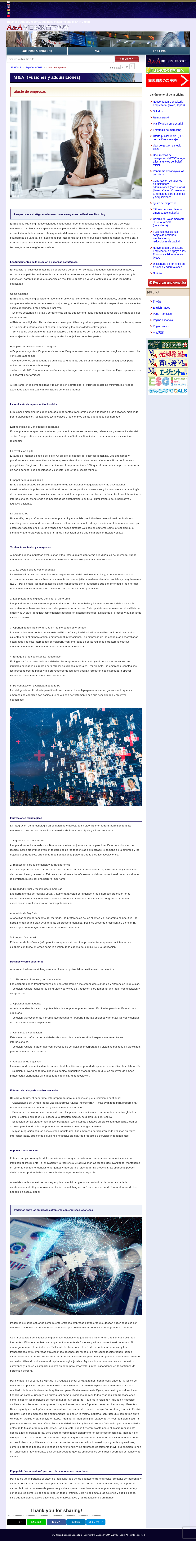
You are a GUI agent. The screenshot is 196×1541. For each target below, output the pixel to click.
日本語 (157, 301)
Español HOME (34, 67)
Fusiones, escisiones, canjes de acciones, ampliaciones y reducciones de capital (166, 236)
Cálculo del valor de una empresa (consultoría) (167, 211)
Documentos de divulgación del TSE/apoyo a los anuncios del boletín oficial (169, 159)
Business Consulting (37, 50)
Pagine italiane (162, 326)
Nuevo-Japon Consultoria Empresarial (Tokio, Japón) (169, 103)
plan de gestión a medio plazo (167, 147)
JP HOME (16, 67)
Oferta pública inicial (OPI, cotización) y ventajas (168, 137)
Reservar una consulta (167, 282)
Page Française (162, 313)
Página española (163, 319)
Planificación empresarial (168, 123)
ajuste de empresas (164, 203)
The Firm (159, 50)
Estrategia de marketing (167, 129)
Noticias (158, 273)
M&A (98, 50)
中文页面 (158, 332)
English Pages (161, 307)
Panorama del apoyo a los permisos (168, 172)
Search (125, 58)
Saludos (158, 111)
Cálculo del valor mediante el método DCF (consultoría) (169, 222)
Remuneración (161, 117)
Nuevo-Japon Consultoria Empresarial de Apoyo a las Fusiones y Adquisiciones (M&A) (169, 252)
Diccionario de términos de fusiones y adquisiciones (169, 265)
